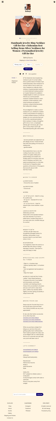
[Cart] (54, 2)
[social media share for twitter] (23, 74)
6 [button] (27, 38)
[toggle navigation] (3, 2)
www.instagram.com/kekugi (30, 351)
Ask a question (32, 74)
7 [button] (28, 38)
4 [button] (24, 38)
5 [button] (25, 38)
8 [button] (30, 38)
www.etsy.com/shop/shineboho (32, 319)
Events (10, 410)
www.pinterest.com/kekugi (30, 349)
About (10, 408)
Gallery (10, 413)
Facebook (28, 408)
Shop (10, 406)
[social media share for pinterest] (26, 74)
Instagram (28, 406)
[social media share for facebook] (20, 74)
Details (14, 78)
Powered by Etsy (46, 410)
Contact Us (10, 418)
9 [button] (31, 38)
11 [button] (34, 38)
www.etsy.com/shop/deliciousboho (33, 321)
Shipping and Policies (10, 415)
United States (29, 60)
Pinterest (28, 410)
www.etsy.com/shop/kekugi (31, 317)
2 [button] (21, 38)
